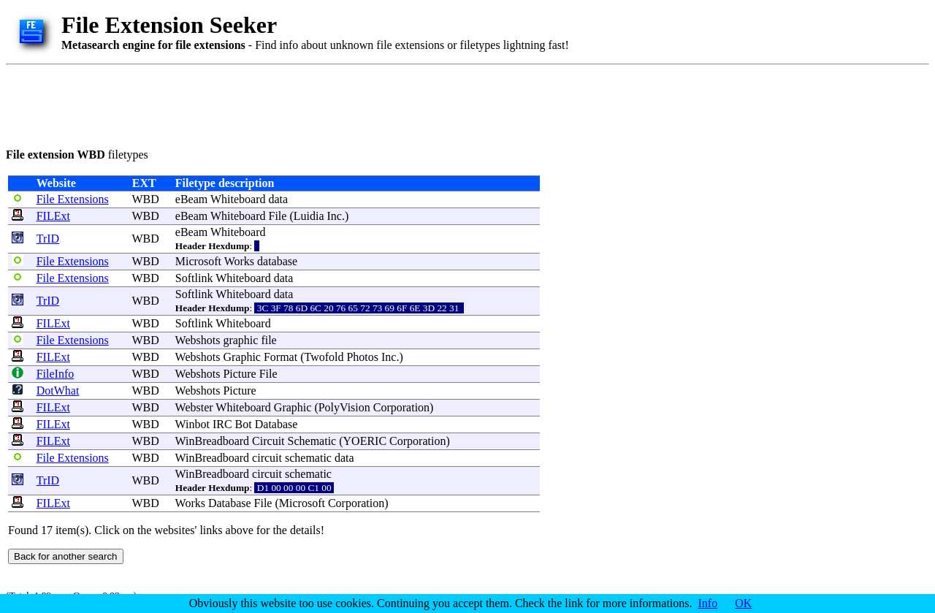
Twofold (323, 357)
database (277, 261)
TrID (48, 238)
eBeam (191, 199)
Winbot (192, 424)
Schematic (312, 441)
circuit (267, 458)
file (268, 340)
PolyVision (344, 407)
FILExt (53, 216)
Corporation (401, 407)
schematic (308, 458)
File (278, 216)
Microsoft (198, 261)
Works (239, 261)
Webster (194, 407)
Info (708, 603)
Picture (239, 374)
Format (280, 357)
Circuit (268, 441)
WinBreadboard (212, 441)
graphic (240, 340)
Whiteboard (238, 199)
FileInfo (56, 374)
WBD (145, 199)
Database (276, 424)
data (279, 199)
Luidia (309, 216)
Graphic (242, 357)
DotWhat (58, 390)
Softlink (194, 278)
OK (743, 603)
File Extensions (73, 199)
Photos (362, 357)
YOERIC (365, 441)
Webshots (198, 340)
